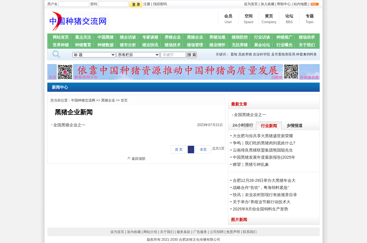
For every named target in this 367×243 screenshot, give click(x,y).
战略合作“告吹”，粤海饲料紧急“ (261, 187)
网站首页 (61, 37)
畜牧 (234, 54)
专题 (310, 19)
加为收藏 (134, 232)
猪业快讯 (150, 45)
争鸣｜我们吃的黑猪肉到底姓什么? (264, 143)
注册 (146, 4)
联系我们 (250, 232)
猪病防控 (240, 37)
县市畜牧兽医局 (283, 54)
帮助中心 (284, 4)
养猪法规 (217, 37)
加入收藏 (267, 4)
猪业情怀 (217, 45)
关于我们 (307, 45)
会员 (228, 19)
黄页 (269, 19)
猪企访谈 (128, 37)
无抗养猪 (240, 45)
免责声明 (233, 232)
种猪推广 (284, 37)
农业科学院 (261, 54)
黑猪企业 (195, 37)
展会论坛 (262, 45)
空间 (249, 19)
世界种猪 (61, 45)
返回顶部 (136, 159)
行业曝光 (284, 45)
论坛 (289, 19)
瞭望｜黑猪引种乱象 (251, 164)
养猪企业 (173, 37)
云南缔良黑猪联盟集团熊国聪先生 (263, 150)
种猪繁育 (83, 45)
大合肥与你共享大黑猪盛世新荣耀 (263, 136)
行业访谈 (262, 37)
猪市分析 (128, 45)
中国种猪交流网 (83, 100)
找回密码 (160, 4)
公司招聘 (217, 232)
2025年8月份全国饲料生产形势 (260, 209)
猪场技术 (173, 45)
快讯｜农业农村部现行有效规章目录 (265, 194)
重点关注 (83, 37)
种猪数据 (105, 45)
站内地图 (300, 4)
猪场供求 (307, 37)
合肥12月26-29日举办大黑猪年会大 (264, 180)
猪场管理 (195, 45)
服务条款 (183, 232)
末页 (203, 150)
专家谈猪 (150, 37)
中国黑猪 (105, 37)
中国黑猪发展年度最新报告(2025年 (264, 157)
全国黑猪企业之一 (69, 125)
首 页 (179, 150)
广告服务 (200, 232)
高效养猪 (245, 54)
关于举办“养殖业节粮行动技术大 (261, 202)
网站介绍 (150, 232)
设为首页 (251, 4)
